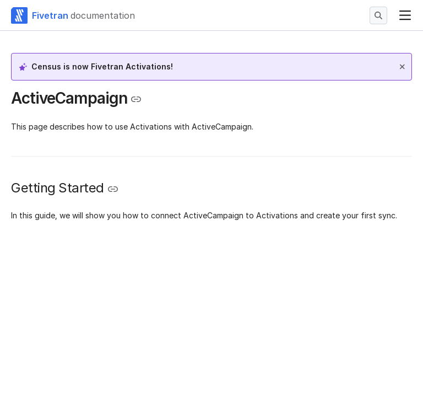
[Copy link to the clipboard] (136, 99)
